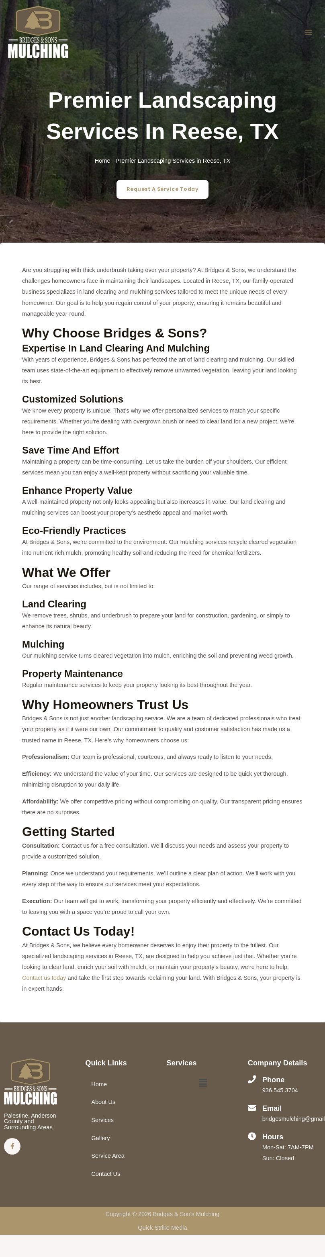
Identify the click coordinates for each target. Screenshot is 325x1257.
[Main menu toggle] (308, 32)
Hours (273, 1136)
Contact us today (44, 978)
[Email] (252, 1108)
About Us (103, 1102)
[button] (203, 1083)
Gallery (100, 1138)
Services (102, 1120)
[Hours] (252, 1136)
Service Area (108, 1156)
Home (102, 160)
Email (272, 1108)
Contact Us (105, 1174)
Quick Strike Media (162, 1227)
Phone (273, 1079)
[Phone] (252, 1079)
